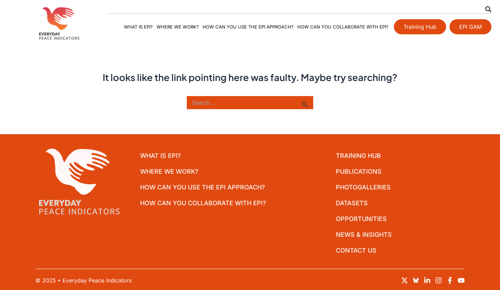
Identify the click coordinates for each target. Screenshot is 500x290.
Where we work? (178, 27)
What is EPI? (138, 27)
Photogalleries (363, 187)
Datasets (352, 203)
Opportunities (361, 218)
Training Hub (358, 155)
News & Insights (364, 234)
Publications (359, 171)
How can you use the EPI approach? (248, 27)
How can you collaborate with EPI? (342, 27)
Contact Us (356, 250)
